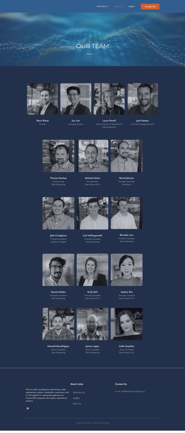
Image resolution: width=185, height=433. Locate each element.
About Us (118, 6)
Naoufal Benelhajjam (58, 346)
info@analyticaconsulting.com (133, 391)
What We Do (101, 6)
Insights (132, 6)
